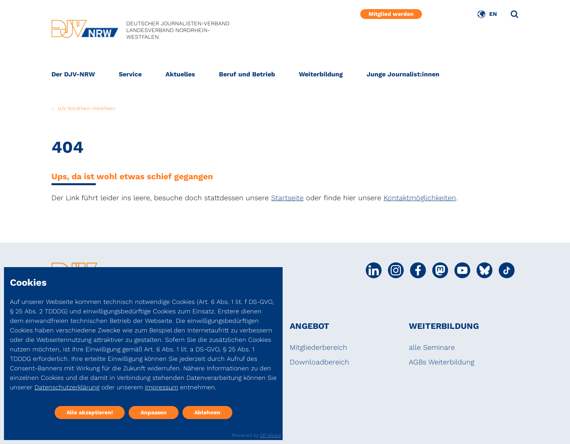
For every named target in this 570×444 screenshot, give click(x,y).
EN (493, 14)
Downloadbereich (319, 362)
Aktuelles (180, 74)
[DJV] (84, 30)
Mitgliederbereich (318, 347)
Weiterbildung (321, 74)
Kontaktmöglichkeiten (420, 198)
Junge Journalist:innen (403, 74)
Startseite (287, 198)
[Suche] (515, 14)
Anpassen (154, 412)
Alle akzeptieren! (89, 412)
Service (130, 74)
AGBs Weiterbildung (441, 362)
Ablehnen (207, 412)
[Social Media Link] (374, 270)
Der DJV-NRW (73, 74)
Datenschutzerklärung (66, 387)
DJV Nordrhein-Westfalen (86, 108)
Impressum (161, 387)
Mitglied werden (391, 14)
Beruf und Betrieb (247, 74)
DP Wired (270, 435)
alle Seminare (432, 347)
